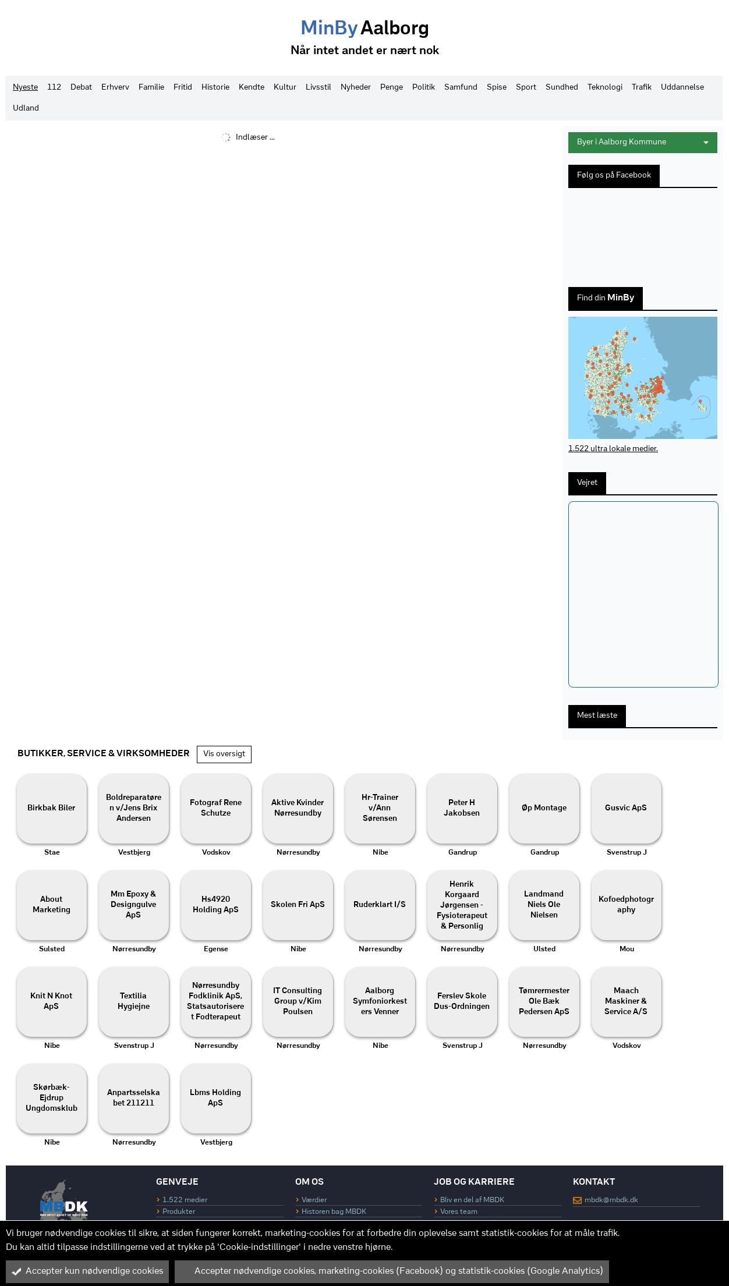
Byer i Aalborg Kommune (643, 142)
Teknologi (605, 87)
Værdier (314, 1200)
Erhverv (115, 87)
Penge (391, 87)
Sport (526, 87)
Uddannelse (682, 87)
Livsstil (318, 87)
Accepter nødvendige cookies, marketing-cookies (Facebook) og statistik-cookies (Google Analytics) (392, 1271)
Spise (497, 87)
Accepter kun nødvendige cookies (87, 1271)
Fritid (183, 87)
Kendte (251, 87)
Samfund (460, 87)
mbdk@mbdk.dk (611, 1200)
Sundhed (562, 87)
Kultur (285, 87)
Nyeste (25, 87)
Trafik (642, 87)
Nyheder (356, 87)
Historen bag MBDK (334, 1212)
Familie (151, 87)
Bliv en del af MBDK (472, 1200)
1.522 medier (184, 1200)
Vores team (458, 1212)
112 (54, 87)
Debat (81, 87)
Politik (423, 87)
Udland (26, 108)
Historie (215, 87)
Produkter (178, 1212)
